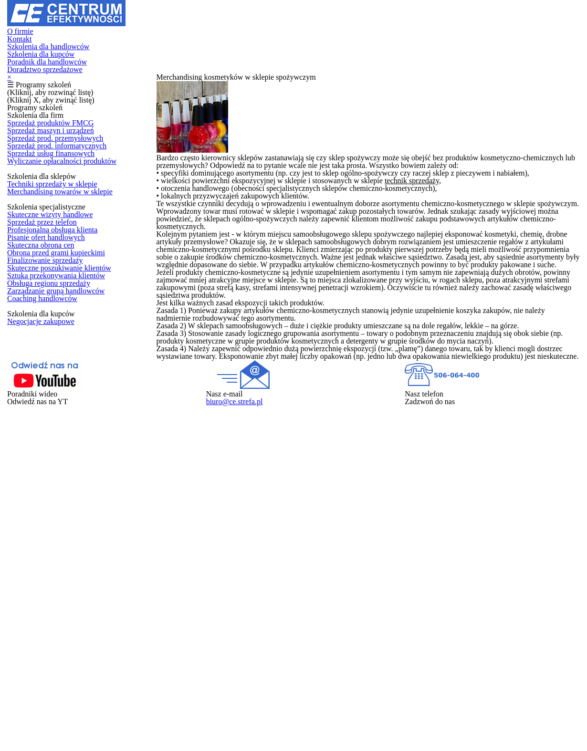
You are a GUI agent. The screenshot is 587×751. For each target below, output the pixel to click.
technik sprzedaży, (493, 242)
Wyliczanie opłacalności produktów (61, 273)
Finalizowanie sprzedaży (45, 474)
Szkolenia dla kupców (343, 21)
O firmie (138, 21)
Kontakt (174, 21)
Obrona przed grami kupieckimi (55, 457)
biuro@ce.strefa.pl (329, 699)
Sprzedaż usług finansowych (51, 256)
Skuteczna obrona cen (42, 440)
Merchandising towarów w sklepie (59, 331)
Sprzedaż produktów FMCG (50, 188)
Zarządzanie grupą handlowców (56, 542)
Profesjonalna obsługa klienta (52, 406)
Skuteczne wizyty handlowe (50, 372)
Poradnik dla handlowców (441, 21)
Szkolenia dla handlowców (247, 21)
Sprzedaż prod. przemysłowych (56, 222)
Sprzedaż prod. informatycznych (57, 239)
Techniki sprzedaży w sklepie (52, 314)
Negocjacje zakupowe (41, 600)
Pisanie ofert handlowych (46, 423)
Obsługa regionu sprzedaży (49, 525)
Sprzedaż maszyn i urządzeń (52, 205)
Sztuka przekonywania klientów (56, 508)
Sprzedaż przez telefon (43, 390)
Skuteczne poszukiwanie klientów (59, 491)
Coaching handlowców (42, 559)
